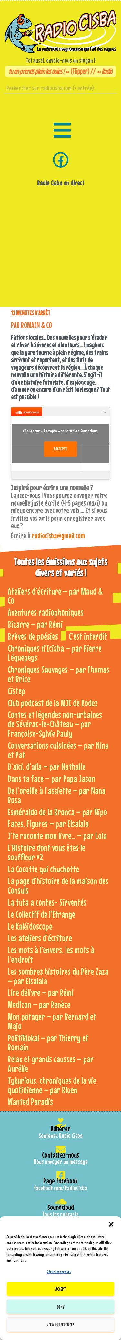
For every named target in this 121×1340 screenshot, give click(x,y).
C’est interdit (88, 636)
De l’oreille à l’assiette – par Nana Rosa (57, 795)
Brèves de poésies (33, 636)
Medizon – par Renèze (39, 1004)
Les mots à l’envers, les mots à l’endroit (51, 955)
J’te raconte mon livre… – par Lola (57, 835)
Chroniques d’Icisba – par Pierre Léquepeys (55, 653)
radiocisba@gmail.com (58, 535)
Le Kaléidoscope (30, 926)
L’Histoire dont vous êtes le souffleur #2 (46, 852)
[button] (111, 1224)
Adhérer (61, 1128)
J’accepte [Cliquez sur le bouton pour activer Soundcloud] (60, 448)
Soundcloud (60, 1207)
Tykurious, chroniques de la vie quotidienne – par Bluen (52, 1085)
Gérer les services (59, 1272)
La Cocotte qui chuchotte (43, 869)
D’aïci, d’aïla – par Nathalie (47, 766)
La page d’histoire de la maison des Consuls (58, 885)
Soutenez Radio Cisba (61, 1135)
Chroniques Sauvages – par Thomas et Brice (58, 674)
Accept (60, 1289)
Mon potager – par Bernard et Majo (52, 1021)
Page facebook (60, 1180)
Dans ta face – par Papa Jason (51, 778)
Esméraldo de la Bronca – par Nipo (57, 812)
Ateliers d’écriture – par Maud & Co (55, 596)
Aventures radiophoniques (46, 612)
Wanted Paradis (30, 1101)
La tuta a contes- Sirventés (47, 902)
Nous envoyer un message (61, 1161)
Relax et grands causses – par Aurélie (51, 1064)
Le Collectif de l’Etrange (41, 914)
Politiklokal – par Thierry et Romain (48, 1043)
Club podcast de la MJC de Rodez (53, 702)
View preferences (61, 1324)
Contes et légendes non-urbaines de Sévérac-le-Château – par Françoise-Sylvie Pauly (55, 724)
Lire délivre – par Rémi (41, 992)
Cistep (16, 690)
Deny (61, 1306)
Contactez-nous (60, 1154)
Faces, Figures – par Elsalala (48, 823)
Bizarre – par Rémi (35, 624)
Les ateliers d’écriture (40, 938)
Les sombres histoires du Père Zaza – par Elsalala (58, 976)
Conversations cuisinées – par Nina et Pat (58, 750)
